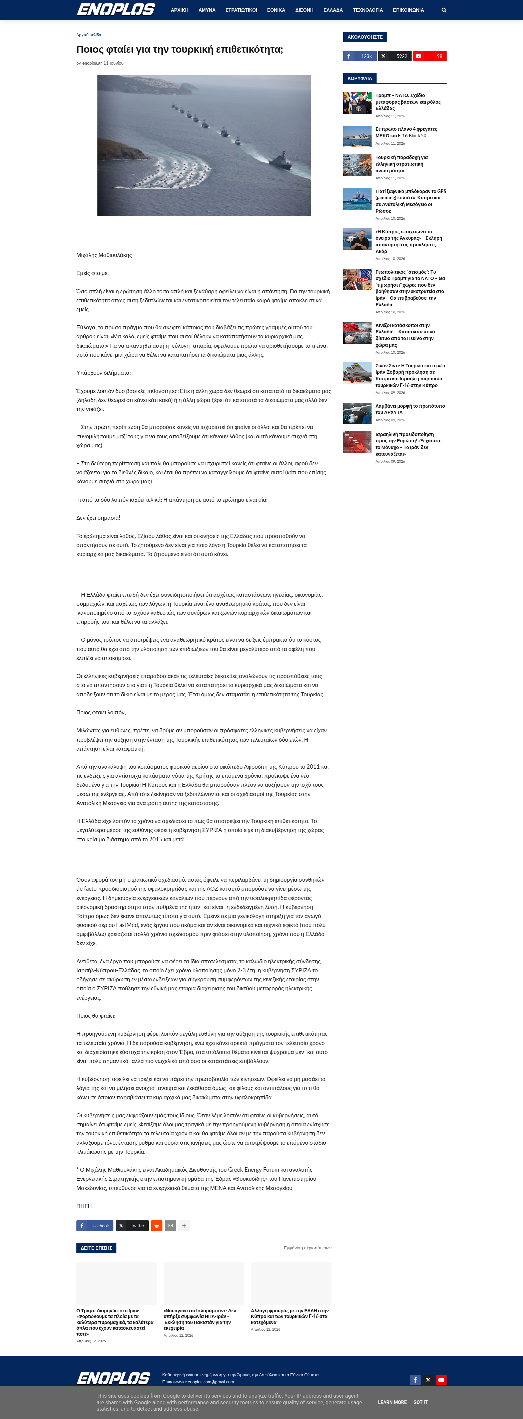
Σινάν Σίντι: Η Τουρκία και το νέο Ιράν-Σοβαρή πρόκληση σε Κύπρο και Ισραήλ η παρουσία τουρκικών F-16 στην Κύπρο (410, 375)
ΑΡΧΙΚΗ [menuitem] (179, 10)
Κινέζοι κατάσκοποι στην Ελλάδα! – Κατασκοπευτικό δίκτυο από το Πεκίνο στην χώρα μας (405, 335)
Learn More (392, 1402)
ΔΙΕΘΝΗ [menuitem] (304, 10)
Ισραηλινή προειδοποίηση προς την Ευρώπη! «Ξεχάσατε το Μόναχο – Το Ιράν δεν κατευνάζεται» (408, 444)
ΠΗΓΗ (84, 1205)
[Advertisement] (193, 229)
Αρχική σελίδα (88, 34)
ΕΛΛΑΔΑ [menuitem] (333, 10)
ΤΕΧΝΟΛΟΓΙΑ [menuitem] (368, 10)
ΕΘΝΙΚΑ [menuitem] (276, 10)
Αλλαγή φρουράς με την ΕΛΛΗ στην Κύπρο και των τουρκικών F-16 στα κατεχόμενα (290, 1316)
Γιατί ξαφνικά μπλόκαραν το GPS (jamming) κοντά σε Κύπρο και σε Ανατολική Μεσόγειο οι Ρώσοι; (411, 201)
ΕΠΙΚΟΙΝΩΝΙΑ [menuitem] (408, 10)
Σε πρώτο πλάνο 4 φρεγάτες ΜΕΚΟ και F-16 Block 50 (406, 132)
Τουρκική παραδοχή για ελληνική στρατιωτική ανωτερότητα (402, 163)
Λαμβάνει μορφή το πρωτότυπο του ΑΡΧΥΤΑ (410, 409)
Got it (420, 1402)
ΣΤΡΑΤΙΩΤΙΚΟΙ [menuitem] (241, 10)
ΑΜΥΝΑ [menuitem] (206, 10)
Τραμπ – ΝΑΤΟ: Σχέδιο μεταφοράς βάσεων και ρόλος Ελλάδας (408, 101)
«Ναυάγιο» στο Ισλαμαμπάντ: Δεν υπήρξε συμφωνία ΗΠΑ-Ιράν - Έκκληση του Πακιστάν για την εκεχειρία (200, 1319)
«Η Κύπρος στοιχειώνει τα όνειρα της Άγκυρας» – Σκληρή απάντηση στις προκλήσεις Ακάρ (409, 241)
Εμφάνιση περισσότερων (308, 1247)
